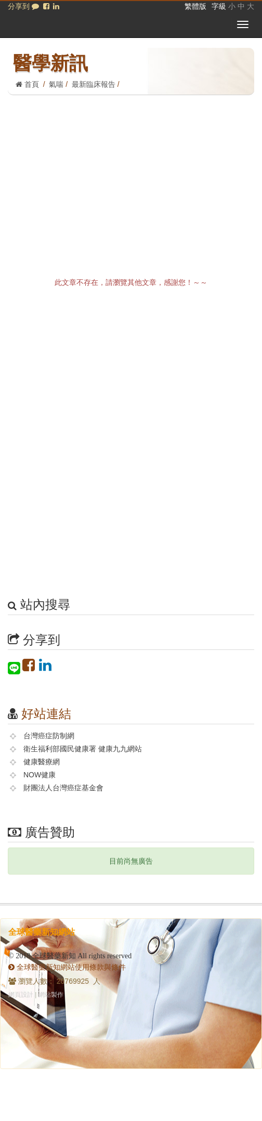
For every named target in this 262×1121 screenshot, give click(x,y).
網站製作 (50, 994)
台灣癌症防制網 (48, 736)
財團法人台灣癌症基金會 (63, 788)
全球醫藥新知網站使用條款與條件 (67, 967)
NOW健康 (39, 775)
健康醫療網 (41, 762)
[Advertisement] (131, 173)
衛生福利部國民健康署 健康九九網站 (82, 749)
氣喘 (56, 84)
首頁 (27, 84)
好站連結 (46, 714)
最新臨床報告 (93, 84)
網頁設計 (20, 994)
